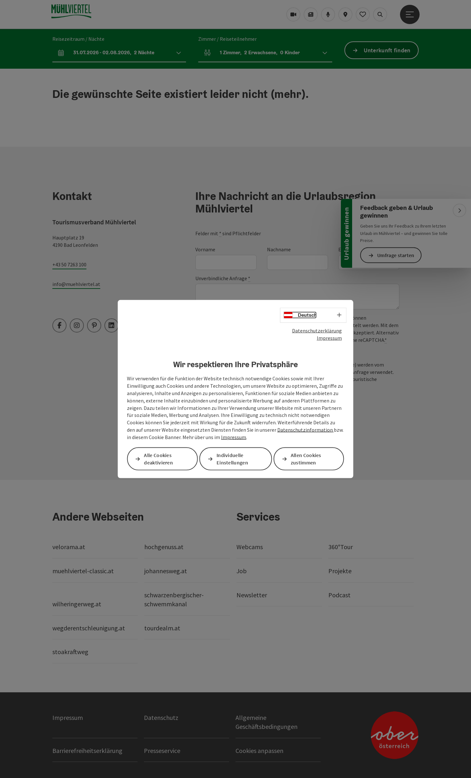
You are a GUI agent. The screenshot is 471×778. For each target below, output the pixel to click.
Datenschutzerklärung (317, 330)
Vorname (205, 249)
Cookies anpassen (259, 751)
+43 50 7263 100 (69, 264)
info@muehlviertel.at (76, 284)
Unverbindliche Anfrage (222, 278)
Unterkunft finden (387, 50)
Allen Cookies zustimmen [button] (306, 459)
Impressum (329, 337)
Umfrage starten (395, 255)
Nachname (279, 249)
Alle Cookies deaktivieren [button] (158, 459)
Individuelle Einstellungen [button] (232, 459)
